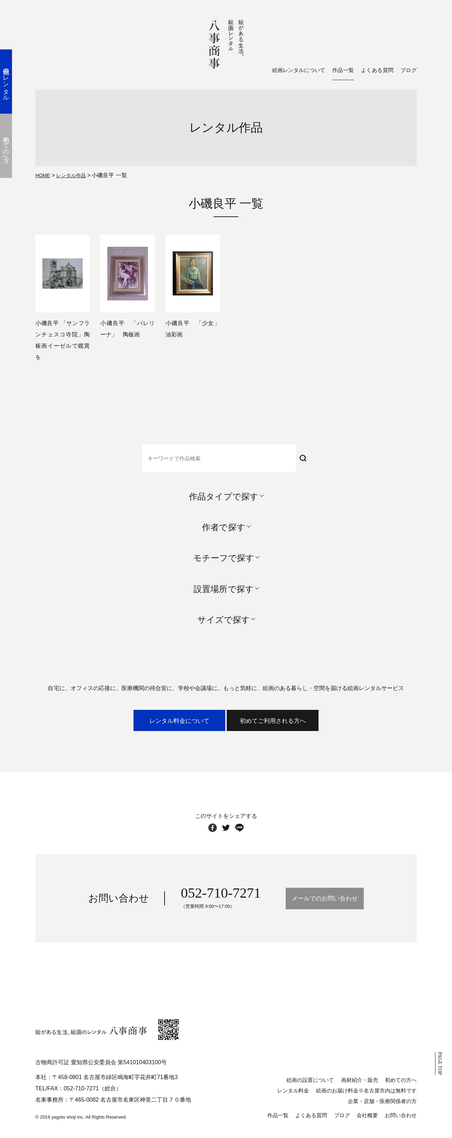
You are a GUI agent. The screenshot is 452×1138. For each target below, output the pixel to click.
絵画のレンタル (12, 81)
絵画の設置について (310, 1086)
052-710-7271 (200, 898)
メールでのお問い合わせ (324, 903)
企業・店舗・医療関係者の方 (382, 1107)
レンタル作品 (75, 175)
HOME (43, 175)
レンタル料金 (293, 1096)
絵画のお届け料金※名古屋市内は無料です (366, 1096)
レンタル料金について (154, 723)
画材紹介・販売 (359, 1086)
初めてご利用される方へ (297, 723)
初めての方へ (401, 1086)
